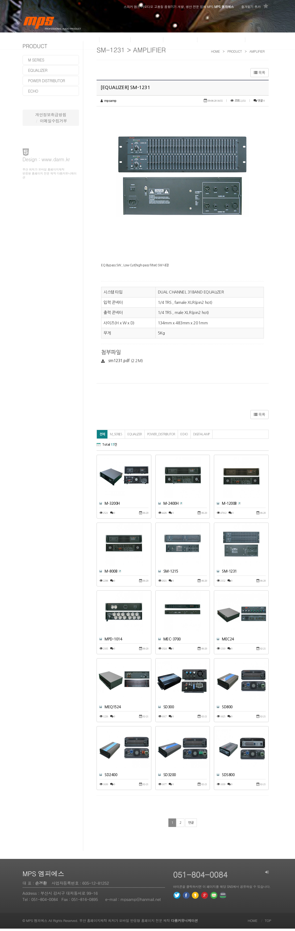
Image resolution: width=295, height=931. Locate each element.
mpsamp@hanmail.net (141, 901)
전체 (102, 436)
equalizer (38, 70)
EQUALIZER (134, 436)
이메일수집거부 (53, 120)
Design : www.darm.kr (46, 159)
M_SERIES (116, 436)
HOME (252, 923)
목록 (259, 73)
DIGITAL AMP (201, 436)
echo (33, 91)
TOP (268, 923)
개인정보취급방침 (50, 114)
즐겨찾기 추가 (254, 6)
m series (36, 60)
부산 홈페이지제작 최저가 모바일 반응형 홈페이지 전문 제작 (138, 923)
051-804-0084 (44, 901)
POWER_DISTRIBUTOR (161, 436)
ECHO (184, 436)
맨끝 (191, 825)
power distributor (46, 80)
